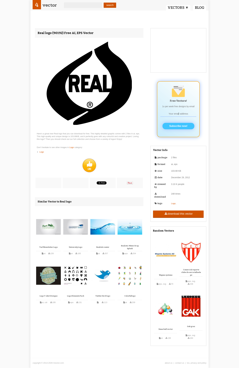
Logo (72, 147)
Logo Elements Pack (75, 296)
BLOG (199, 7)
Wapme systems (165, 275)
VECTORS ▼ (178, 7)
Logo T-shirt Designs (48, 296)
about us (168, 363)
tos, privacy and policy (196, 363)
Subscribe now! (178, 126)
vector (49, 5)
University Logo (75, 247)
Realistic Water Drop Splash (130, 247)
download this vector (178, 213)
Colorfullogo (130, 296)
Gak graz (191, 326)
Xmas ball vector (166, 329)
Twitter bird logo (102, 296)
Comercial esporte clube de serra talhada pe (191, 272)
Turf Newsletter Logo (48, 247)
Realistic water (102, 247)
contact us (179, 363)
